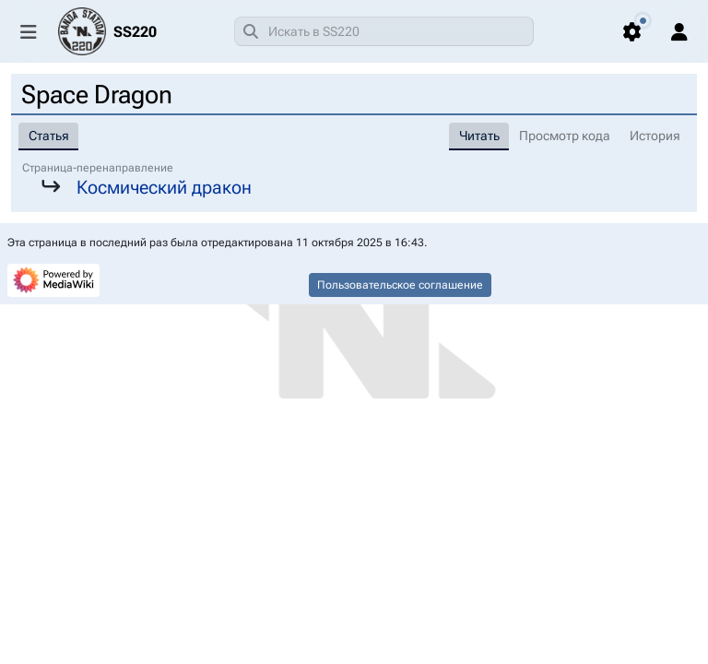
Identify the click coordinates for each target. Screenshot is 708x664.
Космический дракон (164, 187)
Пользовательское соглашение (400, 285)
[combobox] (384, 31)
